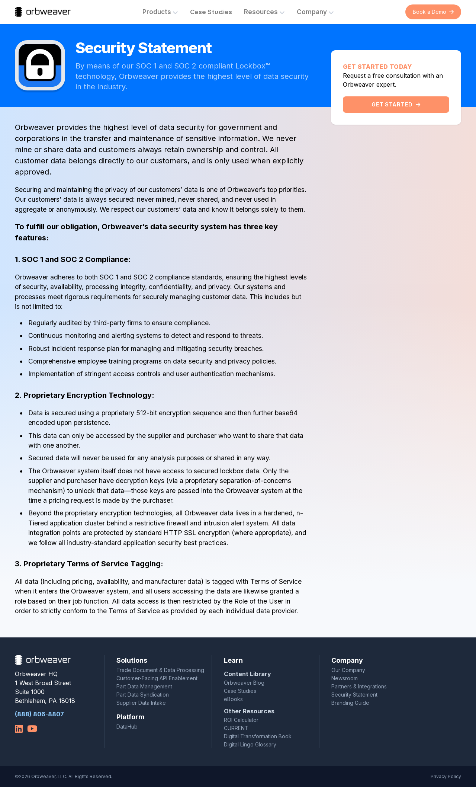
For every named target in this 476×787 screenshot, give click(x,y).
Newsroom (344, 678)
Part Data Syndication (142, 694)
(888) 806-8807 (39, 714)
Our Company (348, 670)
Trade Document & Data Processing (160, 670)
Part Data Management (144, 686)
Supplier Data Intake (141, 703)
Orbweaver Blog (244, 682)
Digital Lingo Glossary (250, 744)
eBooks (233, 699)
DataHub (127, 726)
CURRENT (236, 728)
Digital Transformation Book (258, 736)
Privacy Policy (446, 776)
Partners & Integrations (359, 686)
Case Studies (211, 12)
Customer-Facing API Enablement (156, 678)
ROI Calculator (241, 720)
